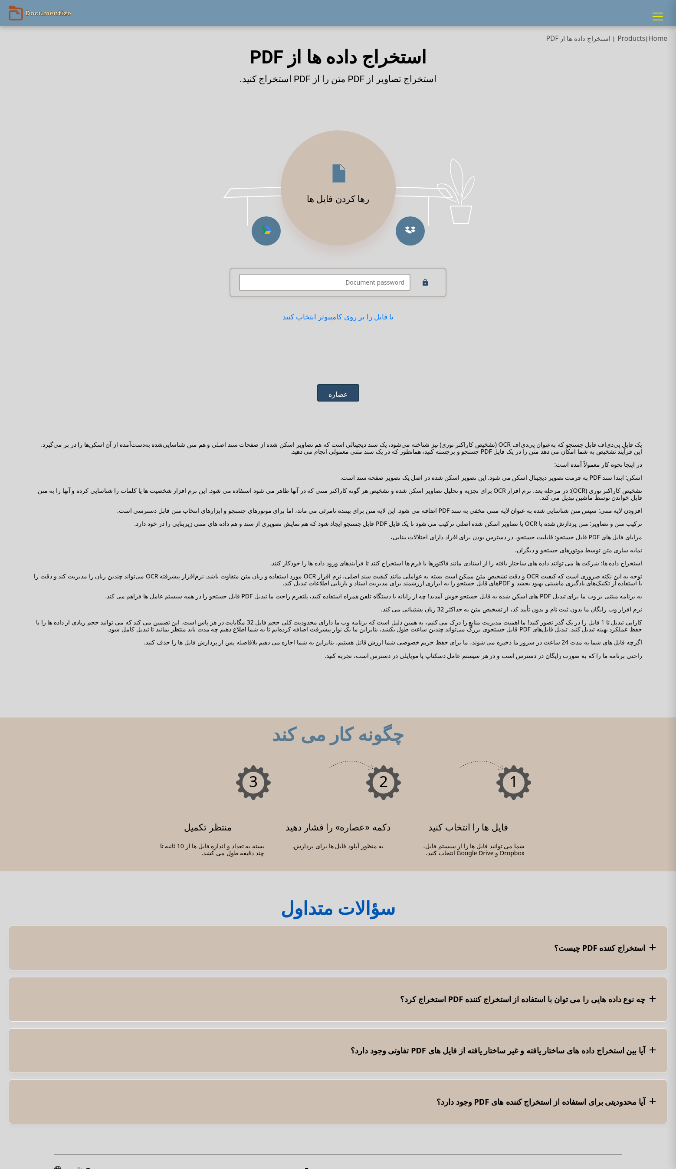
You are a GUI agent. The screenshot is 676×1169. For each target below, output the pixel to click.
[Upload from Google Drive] (266, 231)
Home (657, 38)
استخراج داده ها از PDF (578, 38)
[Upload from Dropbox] (410, 231)
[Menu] (657, 16)
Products (631, 38)
